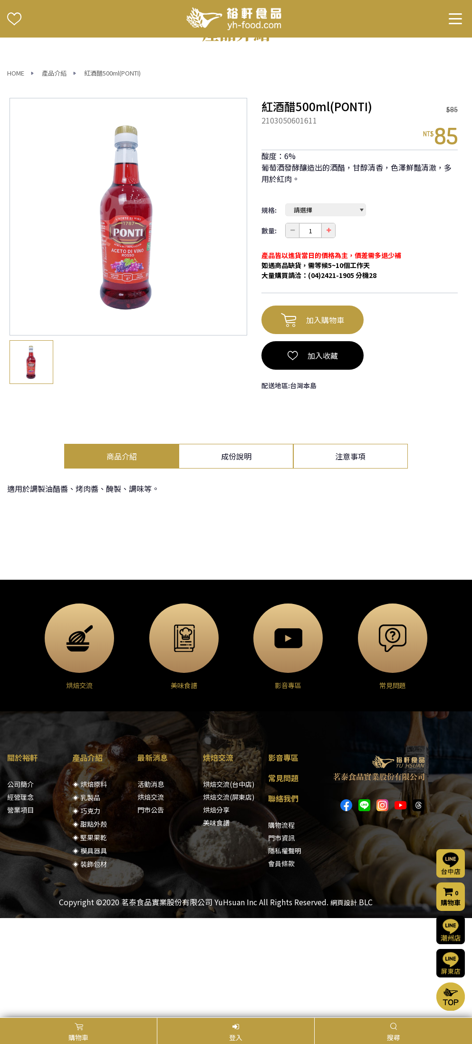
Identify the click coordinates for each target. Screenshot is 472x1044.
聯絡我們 (283, 897)
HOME (15, 172)
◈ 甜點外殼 (89, 923)
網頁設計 (343, 1001)
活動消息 (150, 883)
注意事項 (350, 555)
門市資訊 (281, 937)
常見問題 (283, 877)
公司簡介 (20, 883)
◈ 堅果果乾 (89, 936)
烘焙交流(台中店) (228, 883)
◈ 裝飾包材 (89, 963)
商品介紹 (121, 555)
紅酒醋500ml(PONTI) (112, 172)
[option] (128, 316)
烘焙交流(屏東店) (228, 896)
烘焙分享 (216, 909)
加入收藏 (313, 454)
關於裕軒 (22, 856)
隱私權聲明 (284, 950)
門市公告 (150, 909)
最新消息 (152, 856)
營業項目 (20, 909)
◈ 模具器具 (89, 950)
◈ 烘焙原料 (89, 883)
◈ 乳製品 (86, 896)
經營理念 (20, 896)
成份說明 (236, 555)
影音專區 (283, 856)
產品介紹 (54, 172)
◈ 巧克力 (86, 910)
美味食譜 (216, 922)
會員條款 (281, 962)
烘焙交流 (150, 896)
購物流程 (281, 924)
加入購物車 (312, 419)
